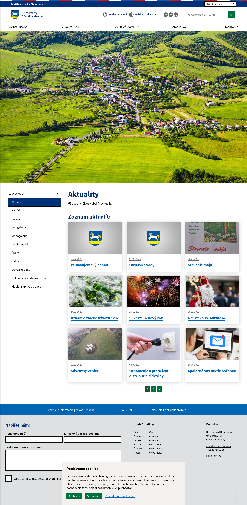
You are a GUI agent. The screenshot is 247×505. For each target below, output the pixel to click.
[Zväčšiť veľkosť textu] (176, 14)
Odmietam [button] (93, 496)
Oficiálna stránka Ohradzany (28, 4)
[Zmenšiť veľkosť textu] (166, 14)
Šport (15, 253)
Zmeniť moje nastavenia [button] (120, 496)
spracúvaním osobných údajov (60, 479)
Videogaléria (20, 236)
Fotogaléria (19, 227)
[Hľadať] (231, 14)
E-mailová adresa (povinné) (82, 433)
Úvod (73, 203)
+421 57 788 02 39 (215, 449)
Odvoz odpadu (21, 269)
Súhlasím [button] (74, 496)
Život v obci (16, 193)
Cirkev (16, 261)
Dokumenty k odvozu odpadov (31, 278)
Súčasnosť (18, 219)
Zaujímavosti (20, 244)
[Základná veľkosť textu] (171, 14)
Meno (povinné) (15, 433)
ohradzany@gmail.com (218, 445)
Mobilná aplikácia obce (26, 286)
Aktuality (17, 202)
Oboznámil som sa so (47, 479)
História (17, 210)
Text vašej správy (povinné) (23, 447)
